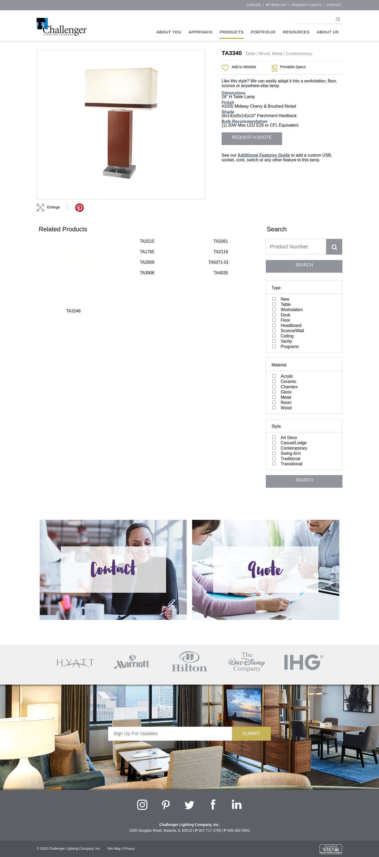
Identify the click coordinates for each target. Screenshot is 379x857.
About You (169, 32)
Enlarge (53, 207)
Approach (200, 32)
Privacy (129, 848)
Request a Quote (307, 5)
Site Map (114, 848)
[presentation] (170, 751)
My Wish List (276, 5)
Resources (296, 32)
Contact (333, 5)
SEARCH (304, 265)
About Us (328, 32)
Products (231, 32)
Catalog (253, 5)
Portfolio (263, 32)
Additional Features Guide (264, 155)
